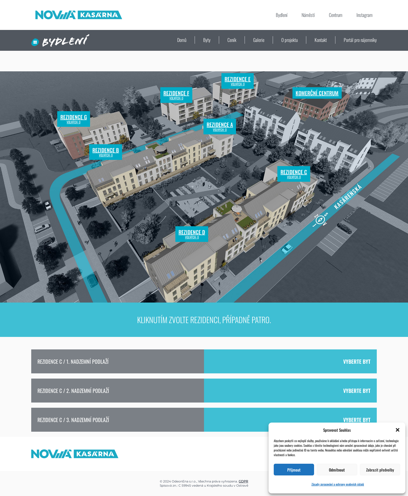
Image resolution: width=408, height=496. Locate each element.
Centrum (335, 14)
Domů (181, 39)
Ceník (231, 39)
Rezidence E (238, 81)
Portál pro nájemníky (360, 39)
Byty (207, 39)
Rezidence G (73, 119)
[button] (397, 429)
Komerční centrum (317, 93)
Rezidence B (105, 152)
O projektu (289, 39)
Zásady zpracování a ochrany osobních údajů (337, 484)
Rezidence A (220, 126)
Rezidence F (176, 95)
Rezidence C (293, 174)
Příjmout (294, 470)
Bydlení (282, 14)
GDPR (243, 481)
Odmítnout (337, 470)
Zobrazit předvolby (380, 470)
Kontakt (321, 39)
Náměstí (308, 14)
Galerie (258, 39)
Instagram (364, 14)
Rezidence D (191, 234)
